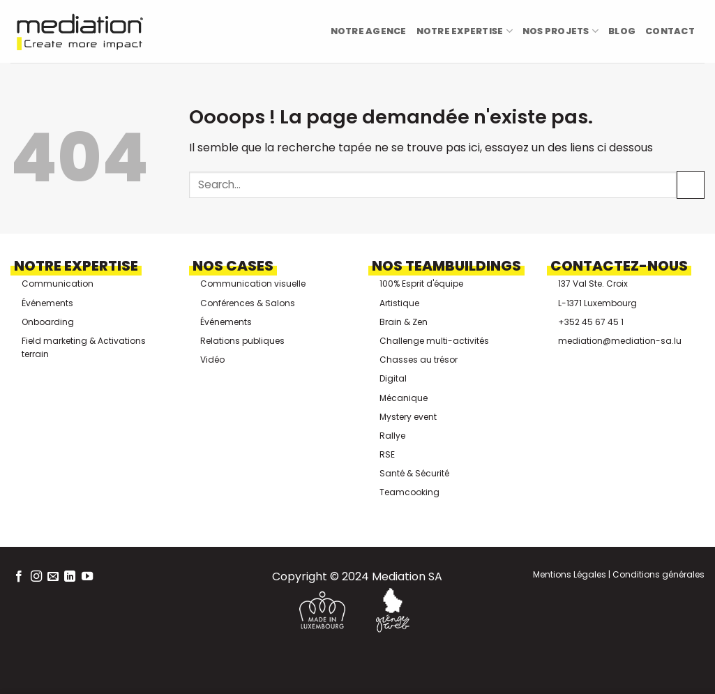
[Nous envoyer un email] (53, 577)
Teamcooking (409, 492)
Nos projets (560, 31)
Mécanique (403, 398)
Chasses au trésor (418, 359)
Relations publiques (242, 341)
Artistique (399, 303)
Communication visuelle (253, 283)
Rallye (392, 436)
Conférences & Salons (247, 303)
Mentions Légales (569, 574)
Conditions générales (657, 574)
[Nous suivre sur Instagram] (36, 577)
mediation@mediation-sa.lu (620, 341)
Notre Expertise (464, 31)
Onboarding (48, 322)
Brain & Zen (403, 322)
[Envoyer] (691, 184)
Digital (393, 378)
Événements (47, 303)
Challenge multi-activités (434, 341)
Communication (57, 283)
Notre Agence (369, 31)
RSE (387, 454)
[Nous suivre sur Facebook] (18, 577)
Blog (621, 31)
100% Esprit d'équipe (421, 283)
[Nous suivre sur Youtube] (87, 577)
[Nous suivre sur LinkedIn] (69, 577)
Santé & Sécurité (414, 473)
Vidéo (212, 359)
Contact (670, 31)
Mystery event (408, 417)
